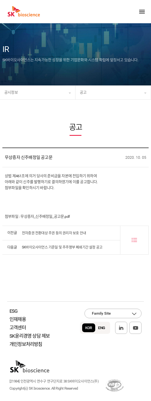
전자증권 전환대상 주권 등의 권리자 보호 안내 (54, 233)
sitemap (141, 11)
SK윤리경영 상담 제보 (29, 336)
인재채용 (17, 319)
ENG (101, 328)
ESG (13, 311)
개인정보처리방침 (25, 344)
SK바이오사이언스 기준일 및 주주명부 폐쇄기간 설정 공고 (62, 247)
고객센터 (17, 328)
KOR (88, 328)
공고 (83, 92)
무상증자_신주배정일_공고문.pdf (45, 216)
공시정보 (11, 92)
